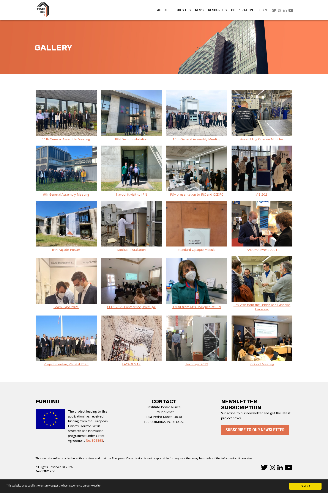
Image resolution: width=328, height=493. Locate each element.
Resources (217, 10)
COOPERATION (242, 10)
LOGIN (262, 10)
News (199, 10)
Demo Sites (181, 10)
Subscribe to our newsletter (255, 429)
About (162, 10)
